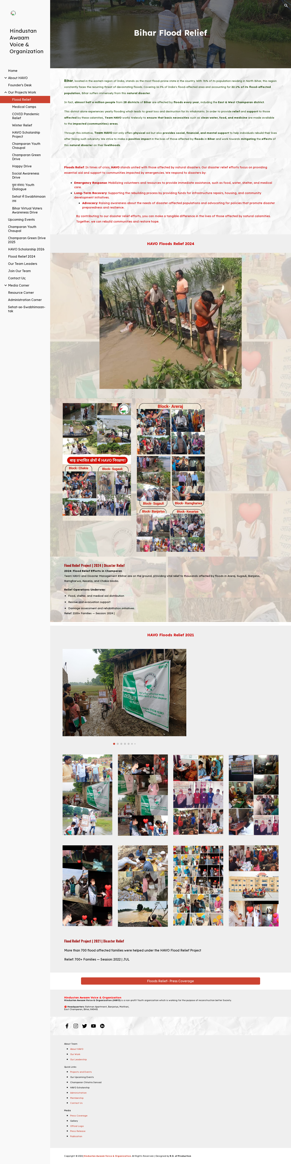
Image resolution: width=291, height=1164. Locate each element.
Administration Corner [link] (25, 300)
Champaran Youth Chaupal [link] (26, 146)
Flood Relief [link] (21, 100)
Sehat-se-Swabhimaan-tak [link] (26, 309)
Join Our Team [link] (19, 271)
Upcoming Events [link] (21, 220)
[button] (286, 5)
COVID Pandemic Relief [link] (25, 116)
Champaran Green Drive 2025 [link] (27, 240)
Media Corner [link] (18, 285)
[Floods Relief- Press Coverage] (170, 981)
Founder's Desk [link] (20, 85)
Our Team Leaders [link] (22, 264)
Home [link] (12, 71)
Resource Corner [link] (21, 293)
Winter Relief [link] (22, 125)
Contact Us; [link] (17, 278)
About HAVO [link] (18, 78)
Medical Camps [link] (24, 107)
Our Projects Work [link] (22, 92)
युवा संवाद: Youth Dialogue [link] (23, 187)
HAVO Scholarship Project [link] (26, 134)
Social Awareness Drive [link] (25, 175)
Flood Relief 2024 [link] (21, 256)
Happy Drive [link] (22, 166)
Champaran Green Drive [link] (26, 157)
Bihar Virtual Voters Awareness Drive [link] (27, 210)
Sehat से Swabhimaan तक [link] (29, 198)
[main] (170, 34)
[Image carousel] (170, 325)
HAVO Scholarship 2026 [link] (26, 249)
